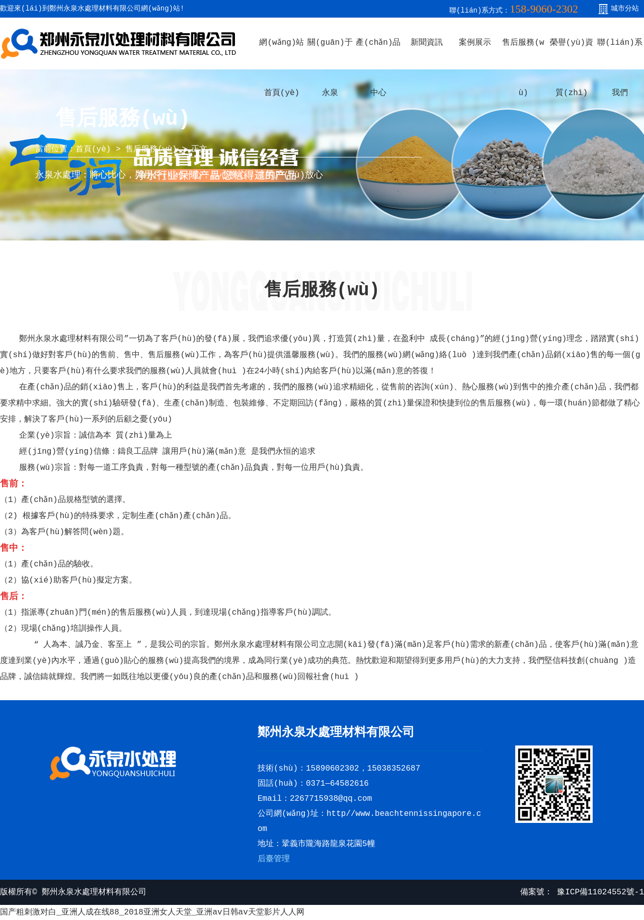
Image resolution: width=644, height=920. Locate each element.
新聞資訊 (427, 42)
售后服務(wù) (151, 149)
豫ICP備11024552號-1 (598, 892)
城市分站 (625, 9)
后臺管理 (274, 859)
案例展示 (475, 42)
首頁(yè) (93, 149)
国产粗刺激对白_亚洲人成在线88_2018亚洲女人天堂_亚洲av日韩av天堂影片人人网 (152, 912)
